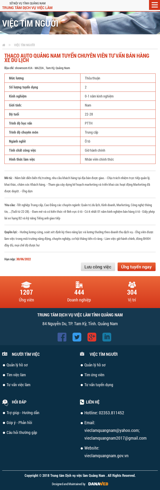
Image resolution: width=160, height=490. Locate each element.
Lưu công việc (97, 267)
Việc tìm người (24, 45)
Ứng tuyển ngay (136, 267)
